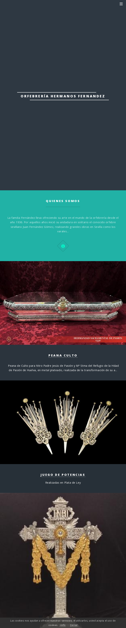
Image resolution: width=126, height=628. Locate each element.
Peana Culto (63, 355)
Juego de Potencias (63, 475)
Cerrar (74, 625)
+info (63, 625)
